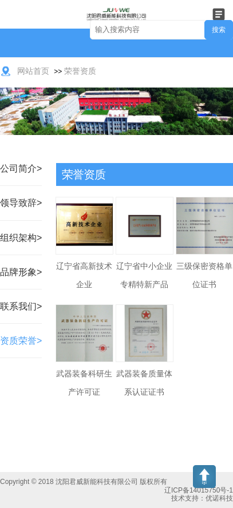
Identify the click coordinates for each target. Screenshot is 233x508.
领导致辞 (18, 203)
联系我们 (18, 306)
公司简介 (18, 168)
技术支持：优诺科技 (202, 498)
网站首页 (33, 71)
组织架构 (18, 238)
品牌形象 (18, 272)
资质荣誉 (18, 341)
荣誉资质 (80, 71)
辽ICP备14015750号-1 (198, 490)
